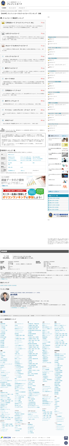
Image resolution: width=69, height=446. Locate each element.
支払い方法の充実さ (36, 157)
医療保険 (2, 342)
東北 (4, 424)
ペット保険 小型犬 (59, 365)
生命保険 (2, 340)
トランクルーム (18, 347)
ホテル (16, 427)
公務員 (30, 395)
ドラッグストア (31, 426)
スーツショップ (31, 429)
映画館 (43, 410)
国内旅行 (18, 414)
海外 (20, 425)
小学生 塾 (30, 362)
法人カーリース (45, 367)
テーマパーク (45, 420)
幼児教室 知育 (31, 375)
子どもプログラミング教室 (34, 407)
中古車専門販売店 (19, 367)
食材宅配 (17, 333)
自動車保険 (2, 323)
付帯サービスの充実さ (12, 160)
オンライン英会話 (32, 385)
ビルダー (3, 422)
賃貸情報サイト (3, 405)
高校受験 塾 (30, 335)
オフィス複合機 (18, 402)
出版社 (17, 393)
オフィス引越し (18, 398)
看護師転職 (44, 337)
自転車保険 (2, 333)
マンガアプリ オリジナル (20, 395)
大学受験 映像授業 (32, 333)
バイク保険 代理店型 (59, 359)
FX (1, 369)
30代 (21, 162)
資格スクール (31, 397)
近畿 (9, 400)
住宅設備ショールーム (5, 409)
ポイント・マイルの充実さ (38, 158)
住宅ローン (2, 367)
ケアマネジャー (37, 394)
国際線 (21, 420)
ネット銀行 (2, 362)
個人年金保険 (57, 390)
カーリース (17, 360)
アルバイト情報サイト (47, 328)
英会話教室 (30, 384)
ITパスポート (35, 395)
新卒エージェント (46, 356)
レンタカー (17, 357)
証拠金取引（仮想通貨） (6, 385)
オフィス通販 (18, 400)
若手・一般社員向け (47, 379)
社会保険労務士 (36, 392)
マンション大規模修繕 (5, 402)
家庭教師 (30, 372)
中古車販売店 (18, 365)
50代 (9, 164)
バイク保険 (2, 328)
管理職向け (45, 377)
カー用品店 (30, 431)
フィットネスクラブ (32, 412)
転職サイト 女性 (45, 332)
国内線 (17, 420)
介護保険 (56, 387)
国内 (17, 425)
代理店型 (3, 327)
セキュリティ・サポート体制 (25, 160)
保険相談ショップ (4, 347)
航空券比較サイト (19, 415)
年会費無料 (3, 375)
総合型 (17, 390)
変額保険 (56, 392)
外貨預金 (2, 365)
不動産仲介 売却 (3, 392)
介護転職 (44, 338)
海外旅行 (22, 414)
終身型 (56, 370)
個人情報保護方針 (27, 437)
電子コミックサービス (19, 388)
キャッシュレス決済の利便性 (25, 158)
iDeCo (56, 404)
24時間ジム (30, 414)
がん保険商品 (57, 379)
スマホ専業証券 (3, 359)
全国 (50, 417)
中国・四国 (10, 425)
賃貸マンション (3, 407)
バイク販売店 (18, 372)
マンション (3, 394)
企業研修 (44, 374)
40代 (33, 162)
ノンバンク (7, 372)
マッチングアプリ (46, 405)
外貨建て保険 (57, 385)
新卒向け (45, 381)
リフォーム (2, 411)
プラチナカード (60, 421)
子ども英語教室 (31, 380)
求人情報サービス (46, 348)
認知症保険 (57, 384)
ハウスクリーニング (19, 330)
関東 (51, 412)
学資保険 (2, 345)
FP (29, 389)
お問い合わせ (34, 437)
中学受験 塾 (30, 352)
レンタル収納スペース (20, 348)
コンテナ (18, 350)
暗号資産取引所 (3, 382)
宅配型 (17, 352)
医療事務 (33, 389)
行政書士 (31, 394)
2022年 (5, 285)
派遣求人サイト (45, 347)
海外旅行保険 (3, 337)
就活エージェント (46, 323)
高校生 (30, 370)
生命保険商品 (57, 374)
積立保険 (56, 394)
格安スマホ (62, 330)
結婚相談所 (44, 400)
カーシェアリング (19, 355)
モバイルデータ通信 (59, 327)
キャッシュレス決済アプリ (6, 380)
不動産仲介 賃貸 (3, 404)
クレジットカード (4, 374)
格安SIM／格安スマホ (59, 328)
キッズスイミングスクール (33, 417)
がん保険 (2, 343)
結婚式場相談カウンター (47, 401)
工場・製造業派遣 (46, 345)
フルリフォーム (4, 412)
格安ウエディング (46, 398)
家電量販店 (30, 424)
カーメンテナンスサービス (20, 380)
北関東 (7, 424)
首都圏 (2, 400)
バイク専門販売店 (19, 373)
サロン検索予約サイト (47, 391)
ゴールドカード (4, 379)
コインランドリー (19, 332)
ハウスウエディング (46, 396)
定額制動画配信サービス (20, 383)
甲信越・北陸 (36, 338)
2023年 (1, 285)
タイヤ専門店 (31, 432)
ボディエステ (45, 389)
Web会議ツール (45, 372)
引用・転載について (42, 437)
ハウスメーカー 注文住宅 (5, 419)
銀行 (2, 357)
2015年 (9, 285)
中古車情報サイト (19, 363)
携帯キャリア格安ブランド (60, 325)
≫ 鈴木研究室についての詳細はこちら (18, 307)
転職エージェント (46, 335)
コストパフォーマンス (37, 160)
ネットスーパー (18, 340)
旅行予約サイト (18, 412)
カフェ (16, 382)
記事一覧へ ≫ (64, 135)
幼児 (30, 382)
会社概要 (13, 437)
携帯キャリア (57, 323)
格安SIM (57, 330)
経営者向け (45, 376)
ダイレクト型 (4, 325)
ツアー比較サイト (19, 422)
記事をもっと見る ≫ (54, 191)
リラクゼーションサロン (33, 415)
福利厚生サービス (19, 403)
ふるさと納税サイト (19, 345)
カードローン (3, 370)
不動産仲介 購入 (3, 395)
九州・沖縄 (31, 342)
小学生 (38, 370)
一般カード (22, 170)
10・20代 (10, 162)
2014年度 (14, 285)
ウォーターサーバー (19, 323)
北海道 (30, 337)
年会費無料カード (11, 170)
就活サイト (44, 325)
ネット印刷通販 (45, 369)
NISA (1, 354)
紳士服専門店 (31, 427)
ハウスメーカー (4, 429)
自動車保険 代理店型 (59, 355)
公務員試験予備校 (32, 404)
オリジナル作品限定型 (20, 392)
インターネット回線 (59, 340)
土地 (12, 394)
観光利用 (18, 430)
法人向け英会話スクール (33, 405)
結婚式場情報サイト (46, 403)
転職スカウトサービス (47, 333)
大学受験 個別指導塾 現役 (33, 327)
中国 (66, 335)
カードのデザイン (11, 158)
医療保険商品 (57, 369)
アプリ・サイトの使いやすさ (25, 157)
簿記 (33, 390)
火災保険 (2, 335)
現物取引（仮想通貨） (6, 384)
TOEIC (30, 392)
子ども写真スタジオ (19, 385)
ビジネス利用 (19, 428)
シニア (21, 167)
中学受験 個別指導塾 (32, 355)
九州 (12, 400)
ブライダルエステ (46, 386)
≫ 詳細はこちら (3, 279)
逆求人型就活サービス (47, 327)
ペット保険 (2, 338)
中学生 (34, 370)
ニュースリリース (19, 437)
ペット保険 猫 (58, 367)
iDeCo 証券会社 (3, 360)
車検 (16, 378)
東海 (6, 400)
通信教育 (30, 368)
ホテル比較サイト (19, 417)
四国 (56, 337)
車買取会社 (17, 362)
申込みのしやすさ (11, 157)
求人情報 (48, 437)
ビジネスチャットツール (47, 371)
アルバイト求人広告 (46, 362)
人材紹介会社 (45, 358)
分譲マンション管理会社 (5, 399)
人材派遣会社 (45, 361)
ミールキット (18, 337)
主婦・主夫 (10, 167)
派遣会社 (44, 343)
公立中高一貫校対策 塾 (33, 358)
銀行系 (2, 372)
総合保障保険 (57, 389)
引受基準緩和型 (58, 372)
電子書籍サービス (19, 387)
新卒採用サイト (45, 353)
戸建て (8, 394)
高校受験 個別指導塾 (32, 343)
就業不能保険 (57, 382)
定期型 (60, 370)
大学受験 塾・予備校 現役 (33, 323)
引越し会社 (17, 353)
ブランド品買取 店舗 (19, 397)
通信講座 (30, 387)
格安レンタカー (18, 358)
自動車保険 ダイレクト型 (60, 354)
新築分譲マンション (4, 415)
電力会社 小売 (18, 405)
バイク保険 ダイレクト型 (60, 357)
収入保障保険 (58, 377)
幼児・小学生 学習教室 (33, 373)
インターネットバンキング (6, 364)
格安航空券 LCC (18, 418)
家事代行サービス (19, 328)
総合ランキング (11, 154)
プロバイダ (57, 332)
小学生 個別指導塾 (32, 365)
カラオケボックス (46, 418)
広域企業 (57, 338)
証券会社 (3, 355)
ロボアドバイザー (4, 387)
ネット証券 (2, 352)
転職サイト (44, 330)
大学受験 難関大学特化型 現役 (34, 330)
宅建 (30, 390)
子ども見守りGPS (19, 407)
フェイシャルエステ (46, 388)
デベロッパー (4, 430)
